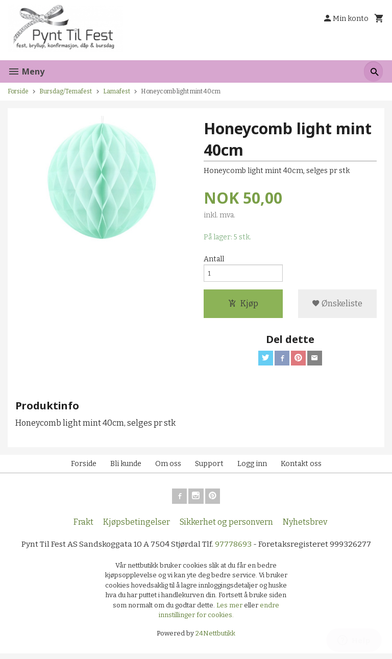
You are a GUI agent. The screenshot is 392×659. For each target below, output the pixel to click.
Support (209, 467)
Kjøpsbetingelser (136, 527)
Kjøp (243, 306)
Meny (26, 71)
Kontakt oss (301, 467)
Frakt (83, 527)
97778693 (233, 549)
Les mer (230, 611)
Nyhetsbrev (305, 527)
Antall (214, 259)
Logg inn (252, 467)
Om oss (168, 467)
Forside (18, 91)
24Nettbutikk (215, 639)
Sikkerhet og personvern (226, 527)
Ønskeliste (337, 306)
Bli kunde (125, 467)
